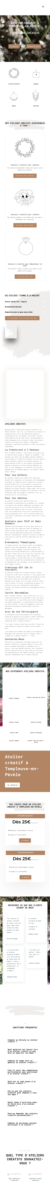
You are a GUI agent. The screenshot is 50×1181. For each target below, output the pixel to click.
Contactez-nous (34, 46)
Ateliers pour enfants (25, 225)
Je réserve (14, 46)
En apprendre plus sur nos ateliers (22, 318)
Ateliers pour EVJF (25, 276)
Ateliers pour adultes (25, 175)
